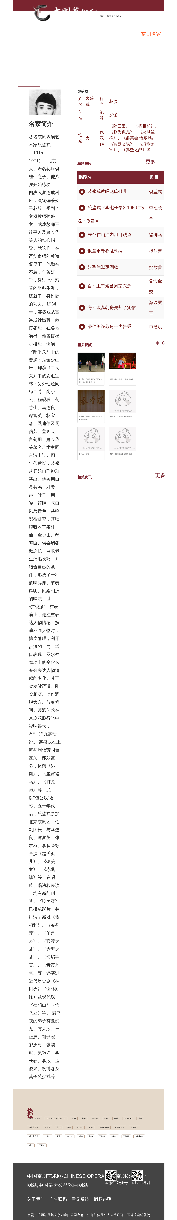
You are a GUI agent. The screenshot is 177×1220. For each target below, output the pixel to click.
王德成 (102, 1136)
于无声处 (128, 1118)
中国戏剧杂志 (34, 1118)
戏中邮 (47, 1136)
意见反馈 (80, 1199)
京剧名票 (34, 59)
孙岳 (91, 1127)
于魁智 (42, 1145)
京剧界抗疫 (119, 1127)
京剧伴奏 (126, 34)
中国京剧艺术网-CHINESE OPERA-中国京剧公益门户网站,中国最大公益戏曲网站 (86, 1179)
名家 (106, 1118)
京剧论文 (134, 1127)
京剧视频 (100, 34)
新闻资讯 (49, 34)
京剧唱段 (75, 34)
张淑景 (47, 1127)
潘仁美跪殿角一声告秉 (109, 326)
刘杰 (84, 1118)
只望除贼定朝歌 (103, 267)
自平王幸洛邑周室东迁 (109, 285)
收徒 (116, 1118)
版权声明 (103, 1199)
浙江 (31, 1145)
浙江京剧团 (33, 1136)
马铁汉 (114, 1136)
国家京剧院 (33, 1127)
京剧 (74, 1118)
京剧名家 (151, 34)
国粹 (69, 1127)
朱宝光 (95, 1118)
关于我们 (36, 1199)
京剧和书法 (104, 1127)
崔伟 (81, 1136)
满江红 (70, 1136)
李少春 (80, 1127)
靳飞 (58, 1136)
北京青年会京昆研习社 (56, 1118)
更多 (151, 161)
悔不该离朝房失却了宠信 (112, 307)
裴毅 (140, 1118)
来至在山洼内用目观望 (109, 234)
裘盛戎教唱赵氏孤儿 (107, 191)
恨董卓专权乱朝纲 (105, 250)
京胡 (58, 1127)
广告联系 (58, 1199)
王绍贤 (126, 1136)
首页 (29, 34)
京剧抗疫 (139, 1136)
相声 (91, 1136)
